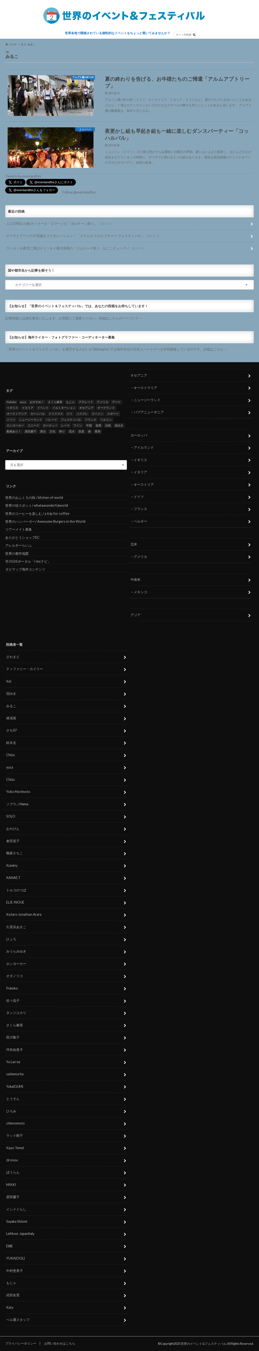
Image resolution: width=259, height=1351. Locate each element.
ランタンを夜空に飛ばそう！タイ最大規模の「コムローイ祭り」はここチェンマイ (75, 248)
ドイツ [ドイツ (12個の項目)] (11, 419)
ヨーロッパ (138, 435)
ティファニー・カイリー (24, 669)
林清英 (11, 718)
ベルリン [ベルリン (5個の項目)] (106, 419)
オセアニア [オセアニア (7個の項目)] (86, 408)
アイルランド (144, 448)
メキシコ (140, 592)
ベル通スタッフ (18, 1320)
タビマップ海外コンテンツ (25, 569)
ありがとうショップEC (22, 537)
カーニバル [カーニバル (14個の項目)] (38, 413)
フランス (140, 509)
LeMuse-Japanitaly (20, 1234)
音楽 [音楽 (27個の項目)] (81, 431)
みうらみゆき (16, 951)
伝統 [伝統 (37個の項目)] (108, 425)
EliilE (9, 1246)
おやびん (13, 829)
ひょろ (11, 939)
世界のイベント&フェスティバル (203, 1344)
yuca (9, 767)
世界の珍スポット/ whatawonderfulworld (36, 505)
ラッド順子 (14, 1135)
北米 (133, 544)
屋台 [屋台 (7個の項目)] (43, 431)
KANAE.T (13, 878)
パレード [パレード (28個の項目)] (51, 419)
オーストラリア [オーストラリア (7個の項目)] (17, 413)
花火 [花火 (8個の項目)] (72, 431)
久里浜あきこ (16, 927)
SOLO (10, 816)
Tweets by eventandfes (23, 176)
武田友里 (13, 1295)
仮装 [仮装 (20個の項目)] (98, 425)
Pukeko (12, 988)
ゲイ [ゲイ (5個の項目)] (70, 413)
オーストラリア (145, 388)
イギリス (140, 460)
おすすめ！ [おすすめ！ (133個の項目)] (37, 402)
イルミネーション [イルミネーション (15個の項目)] (63, 408)
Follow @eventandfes (79, 192)
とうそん (13, 1099)
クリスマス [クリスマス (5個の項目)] (56, 413)
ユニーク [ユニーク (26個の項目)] (33, 425)
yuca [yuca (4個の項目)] (23, 402)
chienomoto (15, 1123)
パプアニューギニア (149, 412)
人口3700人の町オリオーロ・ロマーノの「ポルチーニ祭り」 (59, 223)
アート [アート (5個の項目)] (116, 402)
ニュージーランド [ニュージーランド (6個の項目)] (30, 419)
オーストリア (144, 484)
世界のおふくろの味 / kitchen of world (34, 497)
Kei (8, 681)
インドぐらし (16, 1209)
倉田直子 (13, 841)
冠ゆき (11, 693)
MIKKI (11, 1185)
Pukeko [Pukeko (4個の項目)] (11, 402)
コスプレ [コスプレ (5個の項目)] (82, 413)
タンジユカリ (16, 1013)
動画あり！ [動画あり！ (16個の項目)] (14, 431)
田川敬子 (13, 1037)
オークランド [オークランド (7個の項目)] (106, 408)
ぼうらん (13, 1172)
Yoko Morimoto (18, 792)
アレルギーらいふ (18, 545)
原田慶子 (13, 1197)
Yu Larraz (13, 1062)
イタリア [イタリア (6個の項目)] (27, 408)
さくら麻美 (14, 1025)
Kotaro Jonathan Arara (23, 914)
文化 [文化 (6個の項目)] (52, 431)
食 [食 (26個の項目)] (89, 431)
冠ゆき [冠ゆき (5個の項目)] (119, 425)
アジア (135, 615)
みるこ (11, 706)
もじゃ (11, 1283)
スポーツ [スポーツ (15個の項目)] (113, 413)
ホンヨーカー (16, 964)
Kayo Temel (15, 1148)
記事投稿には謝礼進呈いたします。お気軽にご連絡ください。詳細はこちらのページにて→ (73, 318)
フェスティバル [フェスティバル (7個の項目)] (71, 419)
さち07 (11, 730)
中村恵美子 (14, 1271)
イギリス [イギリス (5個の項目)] (12, 408)
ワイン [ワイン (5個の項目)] (77, 425)
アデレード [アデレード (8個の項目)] (86, 402)
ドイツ (139, 497)
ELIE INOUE (15, 902)
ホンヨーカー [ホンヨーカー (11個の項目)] (15, 425)
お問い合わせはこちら (59, 1343)
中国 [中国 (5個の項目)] (89, 425)
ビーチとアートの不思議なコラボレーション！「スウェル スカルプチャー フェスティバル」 (83, 236)
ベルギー (140, 521)
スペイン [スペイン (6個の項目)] (97, 413)
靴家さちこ (14, 853)
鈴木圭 (11, 743)
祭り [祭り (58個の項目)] (62, 431)
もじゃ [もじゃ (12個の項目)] (70, 402)
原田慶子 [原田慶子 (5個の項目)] (30, 431)
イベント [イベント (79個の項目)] (43, 408)
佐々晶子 (13, 1000)
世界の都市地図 (17, 553)
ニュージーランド (147, 400)
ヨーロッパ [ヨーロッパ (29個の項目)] (50, 425)
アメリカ (140, 556)
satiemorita (15, 1074)
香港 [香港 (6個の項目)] (97, 431)
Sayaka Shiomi (16, 1221)
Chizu (10, 755)
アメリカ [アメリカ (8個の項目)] (102, 402)
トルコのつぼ (16, 890)
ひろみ (11, 1111)
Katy (9, 1307)
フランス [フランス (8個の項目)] (90, 419)
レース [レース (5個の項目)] (65, 425)
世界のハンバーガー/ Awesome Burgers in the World (45, 521)
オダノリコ (14, 976)
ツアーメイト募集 (18, 529)
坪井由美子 (14, 1050)
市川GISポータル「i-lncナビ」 (28, 561)
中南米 (135, 579)
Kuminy (11, 865)
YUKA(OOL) (15, 1258)
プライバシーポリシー (20, 1343)
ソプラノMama (17, 804)
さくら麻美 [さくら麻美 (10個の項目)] (55, 402)
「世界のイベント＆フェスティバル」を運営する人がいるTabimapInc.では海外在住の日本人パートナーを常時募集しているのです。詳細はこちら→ (116, 349)
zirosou (12, 1160)
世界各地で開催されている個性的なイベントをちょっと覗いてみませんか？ (117, 33)
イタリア (140, 472)
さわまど (13, 657)
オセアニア (138, 375)
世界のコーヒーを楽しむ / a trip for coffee (37, 513)
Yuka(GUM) (14, 1086)
